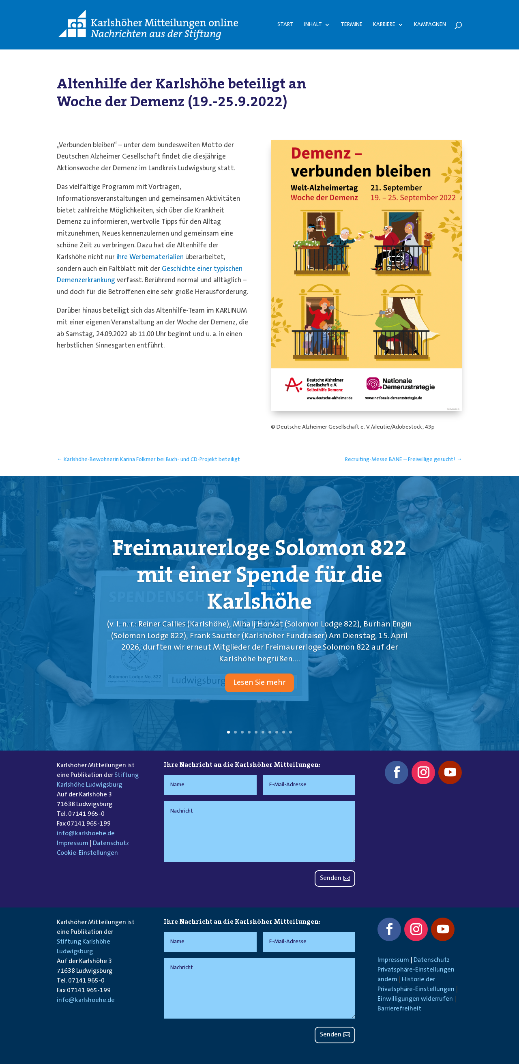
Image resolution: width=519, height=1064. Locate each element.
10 (290, 732)
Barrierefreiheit (399, 1009)
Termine (351, 25)
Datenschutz (111, 843)
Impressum (72, 843)
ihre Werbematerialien (150, 257)
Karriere (384, 25)
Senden (330, 878)
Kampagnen (430, 25)
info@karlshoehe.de (86, 833)
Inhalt (313, 25)
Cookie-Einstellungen (87, 853)
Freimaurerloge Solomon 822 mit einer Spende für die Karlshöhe (259, 582)
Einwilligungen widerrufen (415, 999)
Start (285, 25)
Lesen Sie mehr (259, 691)
